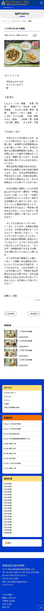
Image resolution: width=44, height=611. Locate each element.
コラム (8, 400)
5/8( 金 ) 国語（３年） (10, 443)
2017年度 (7, 508)
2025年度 (7, 486)
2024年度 (7, 489)
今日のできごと (10, 393)
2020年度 (7, 500)
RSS (9, 543)
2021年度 (7, 497)
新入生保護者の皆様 (12, 407)
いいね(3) (37, 300)
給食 (7, 404)
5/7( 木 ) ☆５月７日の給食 (12, 463)
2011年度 (7, 524)
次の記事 (33, 313)
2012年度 (7, 522)
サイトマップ (8, 584)
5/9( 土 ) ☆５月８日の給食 (12, 429)
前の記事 (11, 313)
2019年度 (7, 503)
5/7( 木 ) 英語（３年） (10, 468)
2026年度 (7, 483)
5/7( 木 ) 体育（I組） (9, 458)
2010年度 (7, 527)
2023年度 (7, 492)
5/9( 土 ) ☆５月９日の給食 (12, 424)
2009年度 (7, 530)
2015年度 (7, 514)
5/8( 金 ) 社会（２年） (10, 453)
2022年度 (7, 494)
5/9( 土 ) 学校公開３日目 (11, 434)
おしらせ (8, 396)
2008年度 (7, 533)
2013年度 (7, 519)
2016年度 (7, 511)
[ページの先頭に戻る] (41, 608)
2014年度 (7, 516)
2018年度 (7, 505)
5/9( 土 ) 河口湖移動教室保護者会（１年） (16, 439)
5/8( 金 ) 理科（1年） (9, 448)
